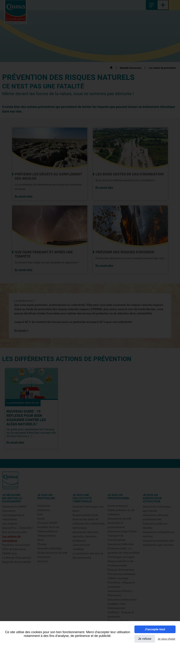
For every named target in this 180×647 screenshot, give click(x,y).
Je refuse (144, 638)
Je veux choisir (166, 638)
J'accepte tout (155, 629)
